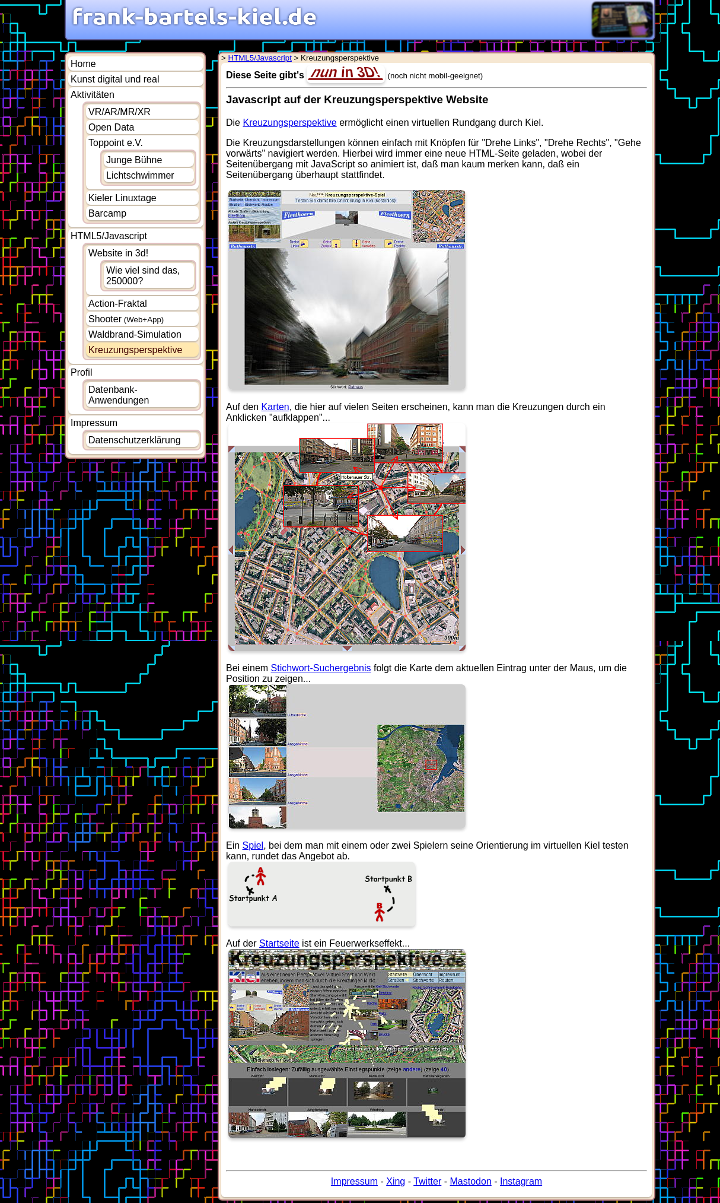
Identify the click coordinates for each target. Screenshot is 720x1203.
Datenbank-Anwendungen (118, 395)
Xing (395, 1181)
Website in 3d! (118, 253)
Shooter (126, 319)
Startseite (279, 943)
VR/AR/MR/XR (119, 112)
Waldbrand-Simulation (134, 334)
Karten (275, 407)
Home (83, 64)
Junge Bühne (134, 160)
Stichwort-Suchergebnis (321, 668)
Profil (81, 372)
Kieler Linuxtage (122, 198)
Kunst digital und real (115, 79)
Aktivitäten (92, 95)
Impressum (94, 423)
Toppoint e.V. (115, 143)
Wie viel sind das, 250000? (143, 275)
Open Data (111, 127)
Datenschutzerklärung (134, 440)
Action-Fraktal (117, 304)
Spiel (253, 845)
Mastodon (471, 1181)
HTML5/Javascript (109, 236)
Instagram (521, 1181)
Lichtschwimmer (140, 175)
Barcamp (107, 213)
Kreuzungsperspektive (289, 123)
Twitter (427, 1181)
